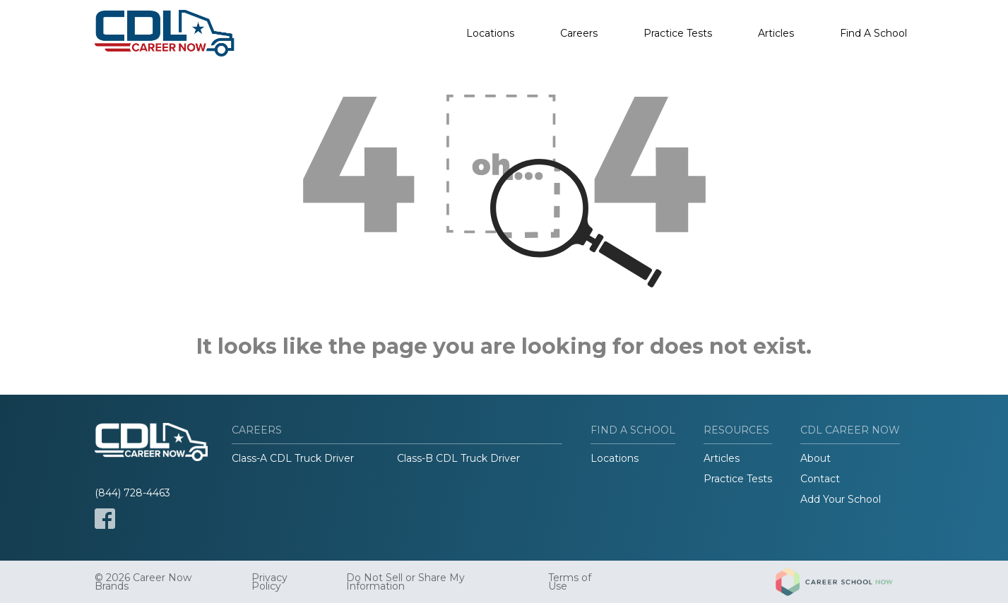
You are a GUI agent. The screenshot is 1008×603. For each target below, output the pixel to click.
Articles (776, 33)
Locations (490, 33)
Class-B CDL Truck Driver (458, 458)
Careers (579, 33)
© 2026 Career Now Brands (143, 581)
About (815, 458)
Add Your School (840, 499)
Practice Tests (678, 33)
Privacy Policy (269, 581)
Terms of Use (569, 581)
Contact (820, 478)
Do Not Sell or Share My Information (405, 581)
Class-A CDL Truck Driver (293, 458)
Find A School (873, 33)
